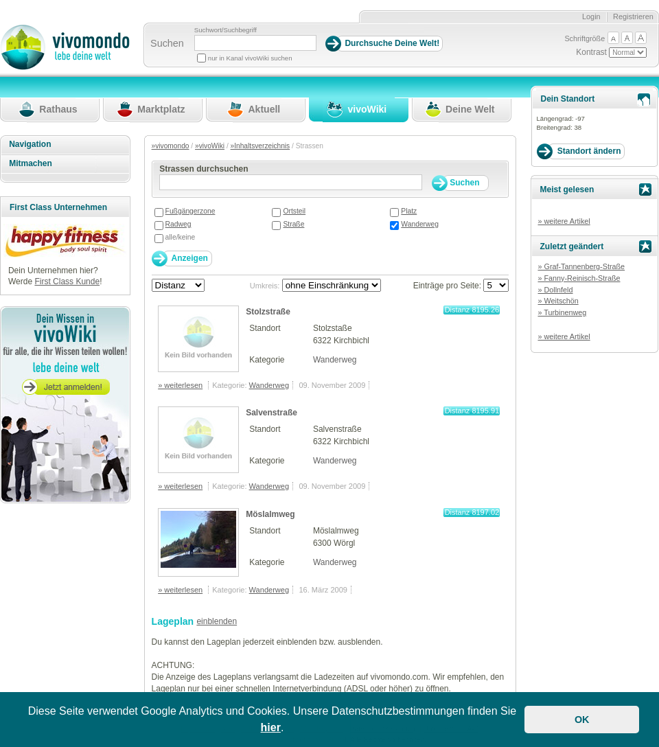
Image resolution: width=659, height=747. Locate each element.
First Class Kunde (67, 281)
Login (591, 16)
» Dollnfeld (555, 290)
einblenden (216, 621)
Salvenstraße (271, 412)
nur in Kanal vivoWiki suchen (250, 58)
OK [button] (582, 719)
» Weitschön (557, 301)
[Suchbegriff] (255, 43)
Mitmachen (30, 163)
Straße (293, 224)
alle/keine (180, 237)
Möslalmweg (270, 514)
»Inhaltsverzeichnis (260, 146)
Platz (409, 211)
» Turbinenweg (561, 312)
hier (271, 727)
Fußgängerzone (190, 211)
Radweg (178, 224)
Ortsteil (294, 211)
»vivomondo (170, 146)
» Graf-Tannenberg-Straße (581, 266)
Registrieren (633, 16)
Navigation (30, 144)
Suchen (167, 43)
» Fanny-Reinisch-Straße (578, 278)
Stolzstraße (268, 312)
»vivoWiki (209, 146)
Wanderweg (420, 224)
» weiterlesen (180, 385)
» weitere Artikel (563, 221)
